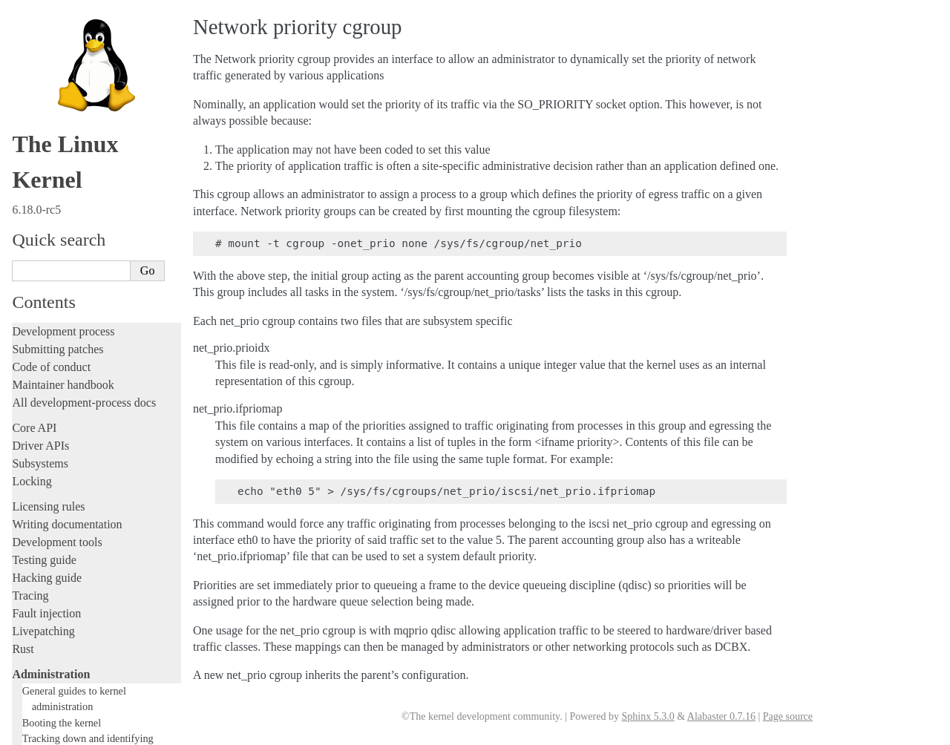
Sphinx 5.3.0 (647, 716)
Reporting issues (51, 517)
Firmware (35, 578)
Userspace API (47, 553)
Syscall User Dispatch (74, 318)
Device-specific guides (70, 451)
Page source (788, 716)
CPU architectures (55, 621)
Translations (41, 672)
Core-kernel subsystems (76, 186)
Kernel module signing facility (91, 260)
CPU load (51, 231)
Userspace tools (49, 535)
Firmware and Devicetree (72, 596)
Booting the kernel (61, 139)
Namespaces (56, 274)
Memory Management (75, 245)
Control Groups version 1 (84, 216)
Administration (51, 90)
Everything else (55, 483)
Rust (22, 65)
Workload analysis (61, 467)
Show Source (43, 731)
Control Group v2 (66, 202)
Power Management (70, 303)
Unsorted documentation (70, 646)
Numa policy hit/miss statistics (91, 289)
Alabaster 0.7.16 (721, 716)
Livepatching (43, 47)
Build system (43, 499)
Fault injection (46, 29)
